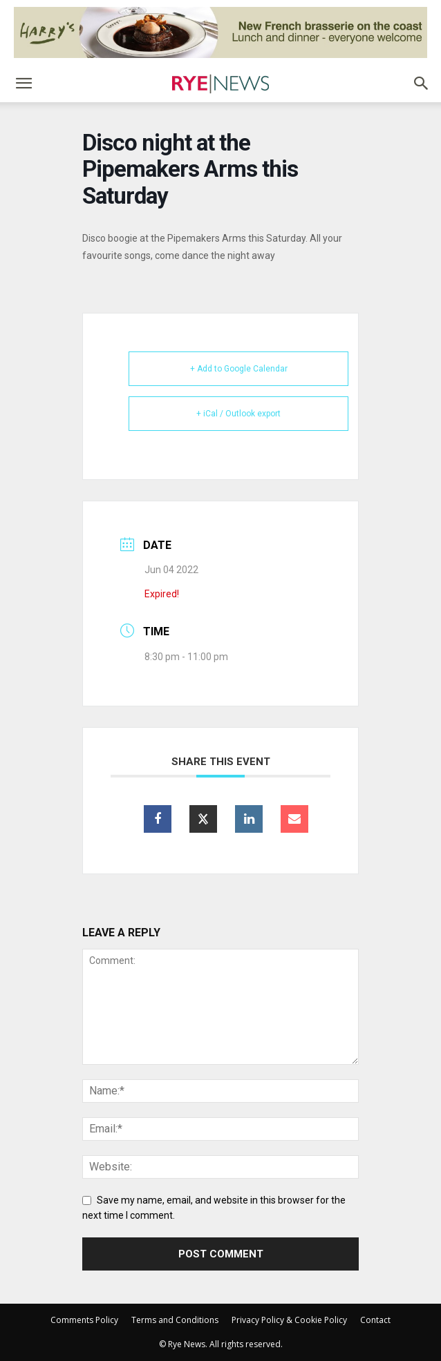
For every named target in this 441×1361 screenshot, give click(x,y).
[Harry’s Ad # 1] (220, 32)
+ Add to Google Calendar (239, 369)
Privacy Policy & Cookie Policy (289, 1320)
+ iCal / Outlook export (238, 413)
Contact (375, 1320)
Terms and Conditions (174, 1320)
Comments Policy (84, 1320)
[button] (23, 83)
